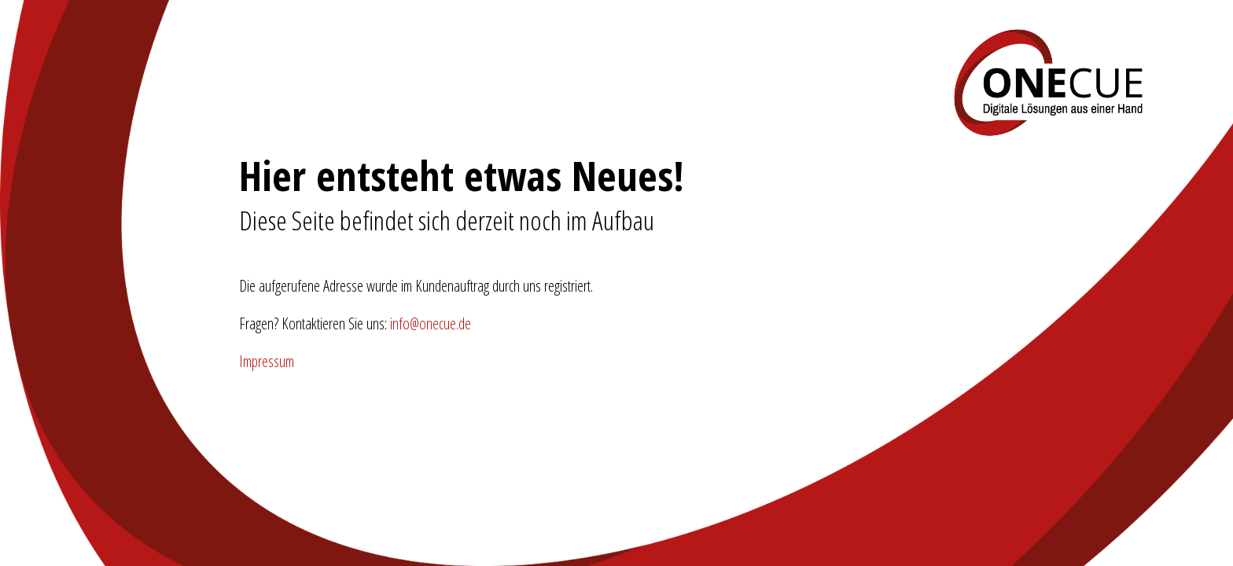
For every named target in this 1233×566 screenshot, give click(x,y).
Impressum (266, 361)
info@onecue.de (430, 323)
